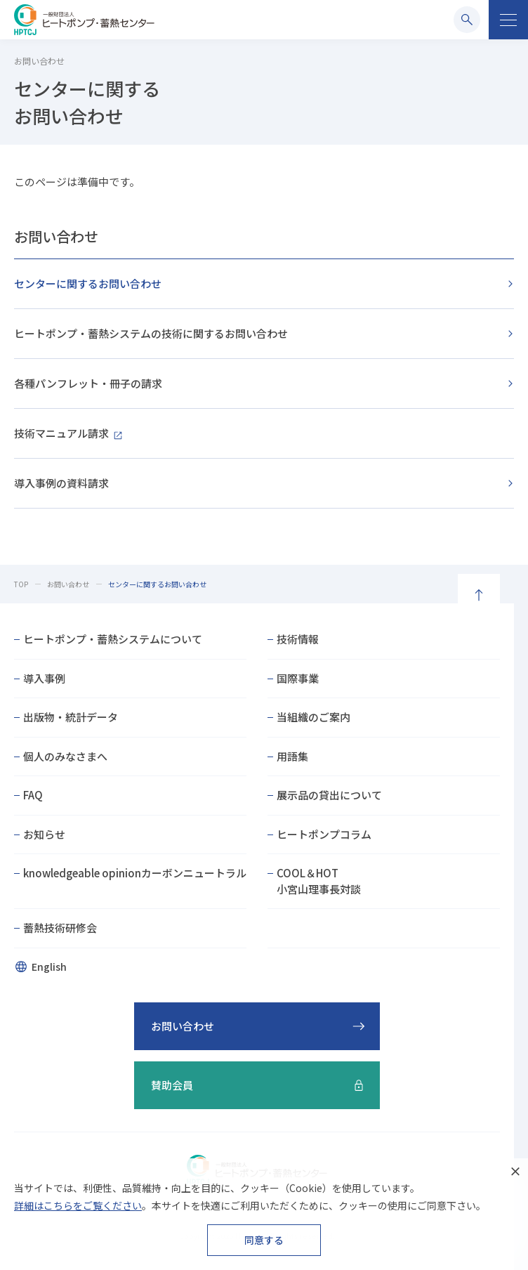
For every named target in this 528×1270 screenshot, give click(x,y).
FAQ (33, 794)
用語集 (292, 756)
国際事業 (298, 678)
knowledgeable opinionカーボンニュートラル (134, 872)
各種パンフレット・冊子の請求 (88, 383)
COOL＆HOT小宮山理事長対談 (319, 880)
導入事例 (44, 678)
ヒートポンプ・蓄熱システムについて (112, 638)
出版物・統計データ (70, 716)
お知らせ (44, 834)
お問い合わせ (56, 236)
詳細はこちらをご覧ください (78, 1205)
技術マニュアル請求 (61, 433)
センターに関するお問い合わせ (87, 283)
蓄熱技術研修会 (60, 927)
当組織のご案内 (313, 716)
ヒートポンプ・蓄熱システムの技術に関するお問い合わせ (151, 333)
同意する (264, 1240)
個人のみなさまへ (65, 756)
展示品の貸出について (329, 794)
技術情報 (298, 638)
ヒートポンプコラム (324, 834)
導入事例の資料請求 (61, 483)
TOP (21, 584)
